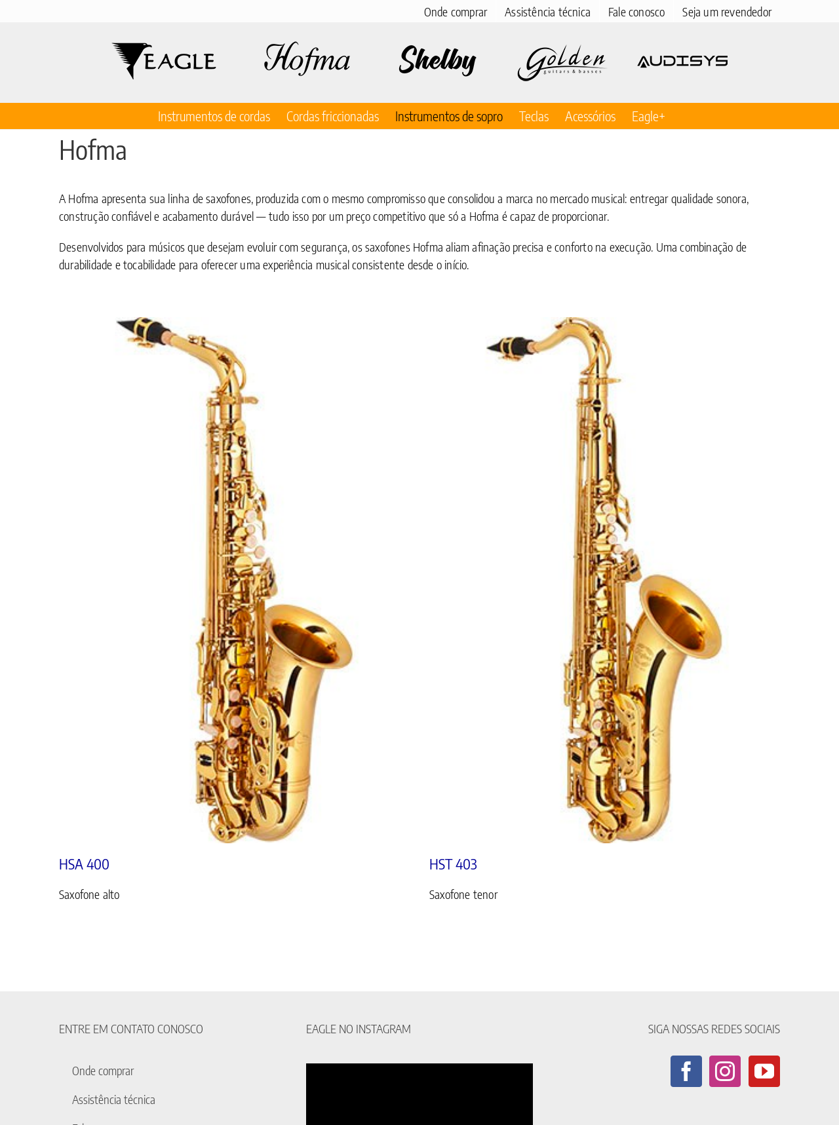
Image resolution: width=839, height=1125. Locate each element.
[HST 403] (604, 580)
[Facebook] (686, 1071)
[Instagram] (725, 1071)
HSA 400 (84, 863)
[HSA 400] (234, 580)
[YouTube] (764, 1071)
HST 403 (453, 863)
